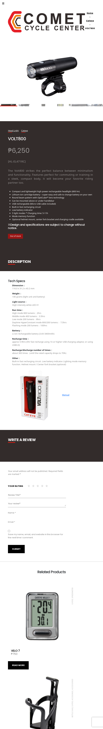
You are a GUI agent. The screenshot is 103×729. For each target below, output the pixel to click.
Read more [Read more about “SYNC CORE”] (18, 706)
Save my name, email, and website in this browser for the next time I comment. (35, 536)
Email (11, 521)
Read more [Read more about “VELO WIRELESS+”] (62, 706)
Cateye (90, 20)
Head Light (13, 130)
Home (90, 13)
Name (12, 512)
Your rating (15, 486)
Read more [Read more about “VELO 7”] (18, 639)
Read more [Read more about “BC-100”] (62, 639)
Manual (65, 394)
